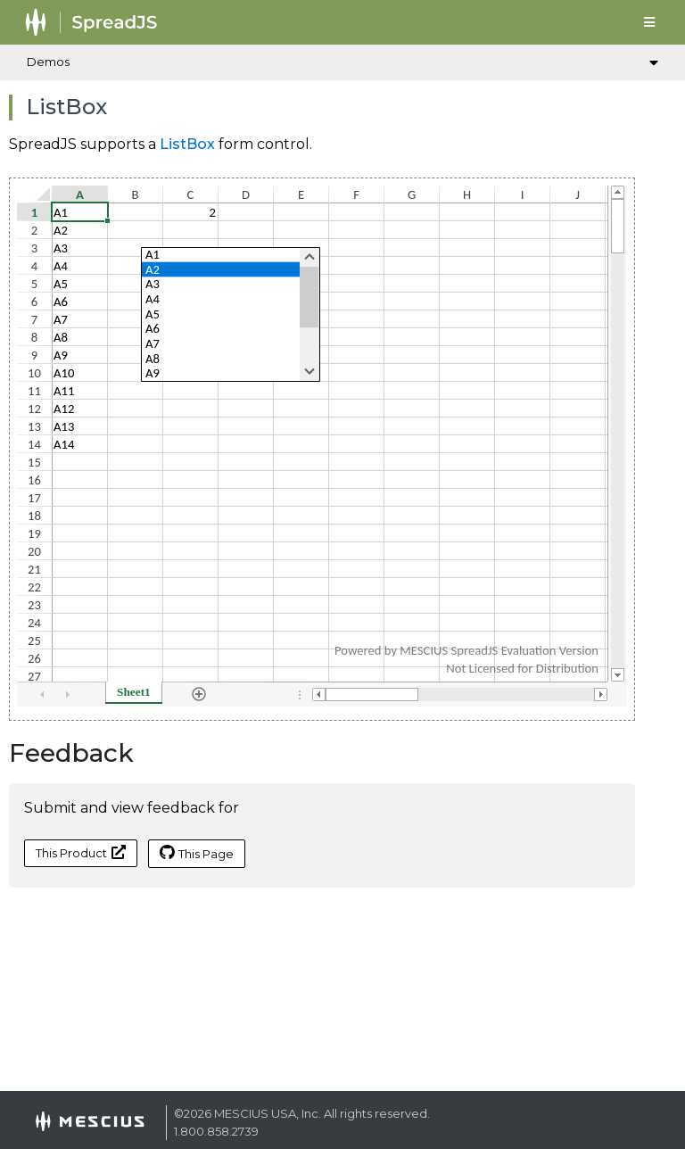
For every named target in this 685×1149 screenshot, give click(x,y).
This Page (197, 853)
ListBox (187, 144)
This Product (81, 852)
